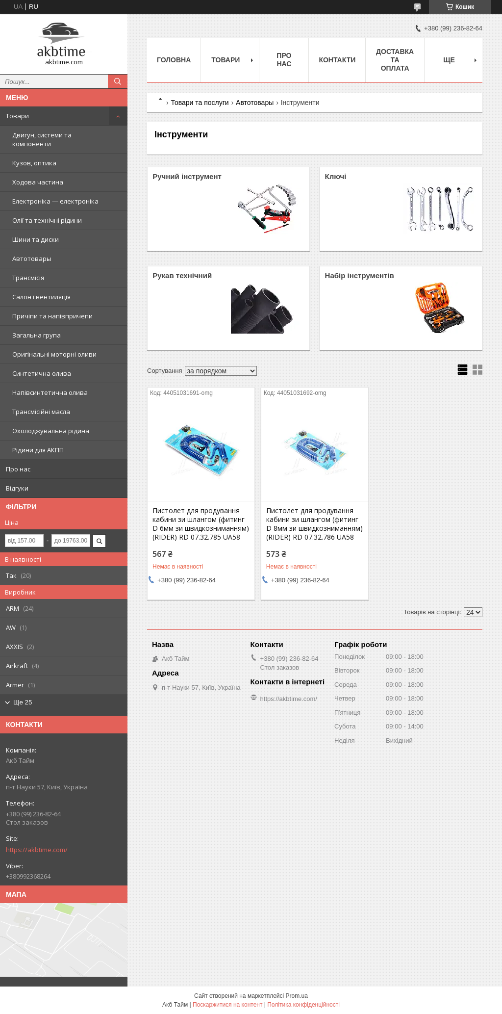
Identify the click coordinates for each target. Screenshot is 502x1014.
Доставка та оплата (395, 60)
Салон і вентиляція (41, 296)
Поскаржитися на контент (227, 1004)
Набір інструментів (359, 275)
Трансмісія (28, 277)
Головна (174, 60)
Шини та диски (35, 239)
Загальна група (36, 335)
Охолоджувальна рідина (50, 430)
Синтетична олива (41, 373)
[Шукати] (117, 81)
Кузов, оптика (34, 162)
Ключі (336, 176)
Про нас (18, 469)
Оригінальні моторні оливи (54, 354)
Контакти (337, 60)
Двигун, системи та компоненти (42, 139)
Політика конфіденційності (303, 1004)
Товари (17, 115)
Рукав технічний (182, 275)
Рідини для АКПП (38, 449)
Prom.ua (297, 995)
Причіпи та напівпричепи (52, 316)
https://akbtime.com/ (37, 849)
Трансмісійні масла (41, 411)
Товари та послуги (199, 102)
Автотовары (31, 258)
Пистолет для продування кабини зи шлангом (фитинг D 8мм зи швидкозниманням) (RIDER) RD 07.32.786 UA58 (314, 524)
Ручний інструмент (187, 176)
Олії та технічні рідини (47, 220)
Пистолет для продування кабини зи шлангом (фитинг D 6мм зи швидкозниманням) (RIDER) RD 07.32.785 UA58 (200, 524)
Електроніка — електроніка (55, 201)
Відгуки (17, 488)
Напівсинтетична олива (50, 392)
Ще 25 (22, 702)
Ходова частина (37, 182)
